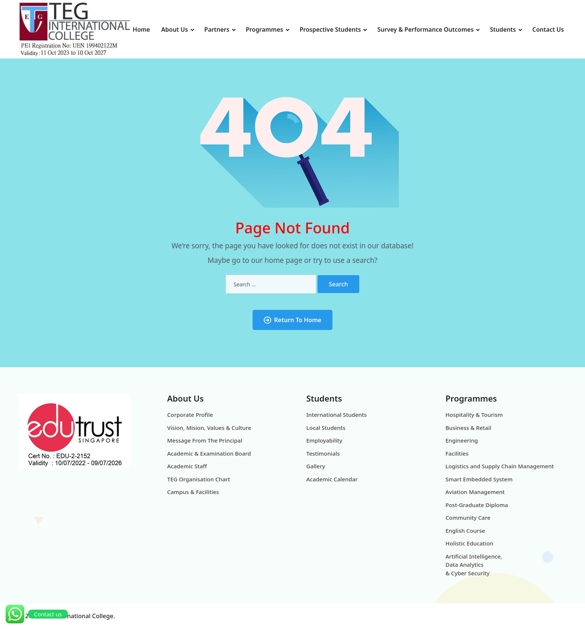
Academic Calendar (332, 479)
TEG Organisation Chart (198, 479)
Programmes (264, 29)
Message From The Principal (204, 440)
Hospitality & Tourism (474, 414)
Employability (324, 440)
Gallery (315, 466)
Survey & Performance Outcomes (425, 29)
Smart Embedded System (479, 479)
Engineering (461, 440)
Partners (216, 29)
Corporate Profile (190, 414)
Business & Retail (468, 427)
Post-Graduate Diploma (476, 505)
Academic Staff (187, 466)
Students (503, 29)
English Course (465, 530)
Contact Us (548, 29)
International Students (336, 414)
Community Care (467, 517)
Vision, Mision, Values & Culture (209, 427)
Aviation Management (475, 492)
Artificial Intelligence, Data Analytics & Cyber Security (473, 565)
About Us (174, 29)
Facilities (457, 453)
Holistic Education (469, 543)
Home (141, 29)
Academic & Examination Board (209, 453)
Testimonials (323, 453)
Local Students (325, 427)
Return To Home (292, 320)
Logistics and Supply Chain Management (499, 466)
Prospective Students (330, 29)
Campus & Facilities (193, 492)
